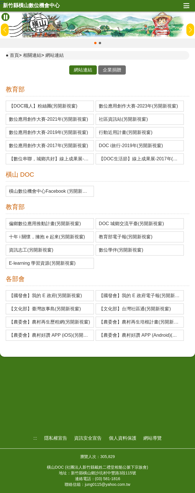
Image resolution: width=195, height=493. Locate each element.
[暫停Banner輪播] (5, 17)
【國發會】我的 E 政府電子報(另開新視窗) (140, 295)
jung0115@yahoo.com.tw (107, 484)
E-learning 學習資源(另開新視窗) (42, 263)
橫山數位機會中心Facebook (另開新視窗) (50, 191)
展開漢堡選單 (186, 5)
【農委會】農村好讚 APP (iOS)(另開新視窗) (50, 335)
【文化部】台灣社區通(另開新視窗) (135, 309)
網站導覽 (152, 438)
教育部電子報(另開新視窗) (125, 237)
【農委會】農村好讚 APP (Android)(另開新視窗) (140, 335)
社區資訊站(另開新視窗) (123, 119)
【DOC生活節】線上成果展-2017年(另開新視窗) (140, 159)
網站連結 (54, 55)
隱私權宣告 (55, 438)
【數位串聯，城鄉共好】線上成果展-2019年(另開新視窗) (50, 159)
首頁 (14, 55)
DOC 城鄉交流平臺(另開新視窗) (131, 223)
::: (2, 2)
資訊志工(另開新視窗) (31, 250)
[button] (95, 43)
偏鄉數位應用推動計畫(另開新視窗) (45, 223)
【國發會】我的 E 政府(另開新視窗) (45, 295)
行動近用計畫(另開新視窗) (125, 132)
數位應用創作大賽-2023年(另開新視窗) (138, 106)
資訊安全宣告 (88, 438)
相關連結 (32, 55)
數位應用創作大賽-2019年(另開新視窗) (48, 132)
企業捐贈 (112, 69)
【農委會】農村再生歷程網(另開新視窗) (49, 322)
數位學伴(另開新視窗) (121, 250)
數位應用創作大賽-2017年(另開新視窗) (48, 145)
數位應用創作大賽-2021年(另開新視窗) (48, 119)
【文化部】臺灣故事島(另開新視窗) (45, 309)
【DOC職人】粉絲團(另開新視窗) (43, 106)
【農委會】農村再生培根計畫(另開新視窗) (140, 322)
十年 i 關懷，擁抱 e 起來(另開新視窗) (47, 237)
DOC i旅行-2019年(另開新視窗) (131, 145)
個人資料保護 (122, 438)
